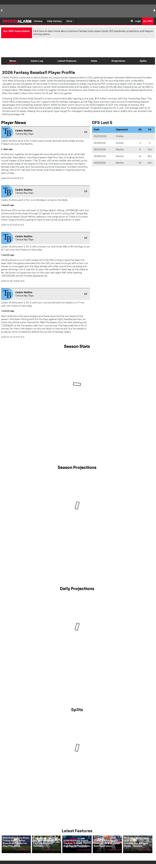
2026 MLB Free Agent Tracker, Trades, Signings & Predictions (76, 843)
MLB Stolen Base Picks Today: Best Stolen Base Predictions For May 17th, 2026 (16, 841)
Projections (118, 61)
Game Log (37, 61)
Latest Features (67, 61)
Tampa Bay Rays (24, 134)
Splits (143, 61)
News (12, 61)
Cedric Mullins (23, 130)
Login (138, 21)
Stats (94, 61)
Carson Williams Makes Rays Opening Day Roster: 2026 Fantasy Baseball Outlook (45, 840)
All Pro (148, 21)
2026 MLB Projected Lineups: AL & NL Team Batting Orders (107, 843)
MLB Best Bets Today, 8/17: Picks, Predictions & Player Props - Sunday (136, 841)
